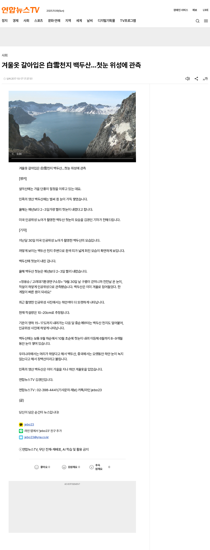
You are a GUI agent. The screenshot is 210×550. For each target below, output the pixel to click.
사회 (26, 21)
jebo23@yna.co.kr (36, 437)
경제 (15, 21)
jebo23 (26, 424)
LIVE (205, 10)
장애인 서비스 (181, 10)
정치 (4, 21)
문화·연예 (54, 21)
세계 (79, 21)
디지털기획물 (106, 21)
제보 (194, 10)
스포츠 (38, 21)
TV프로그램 (128, 21)
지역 (68, 21)
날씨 (90, 21)
